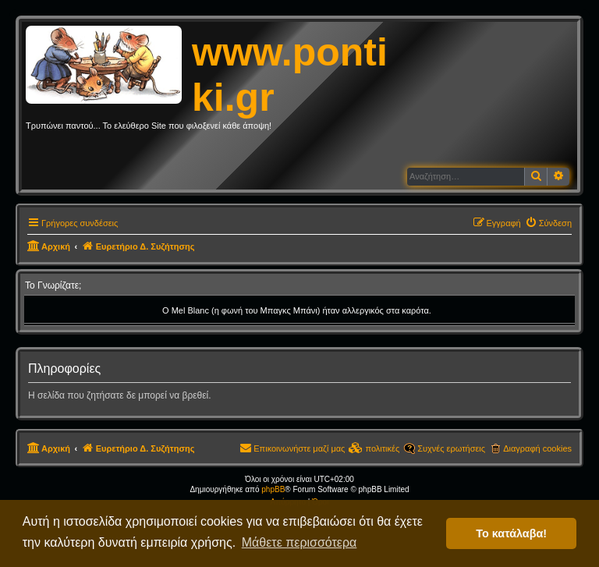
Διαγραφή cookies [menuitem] (537, 448)
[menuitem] (548, 223)
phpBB (273, 489)
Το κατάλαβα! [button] (511, 533)
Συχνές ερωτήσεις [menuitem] (451, 448)
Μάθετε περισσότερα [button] (299, 542)
